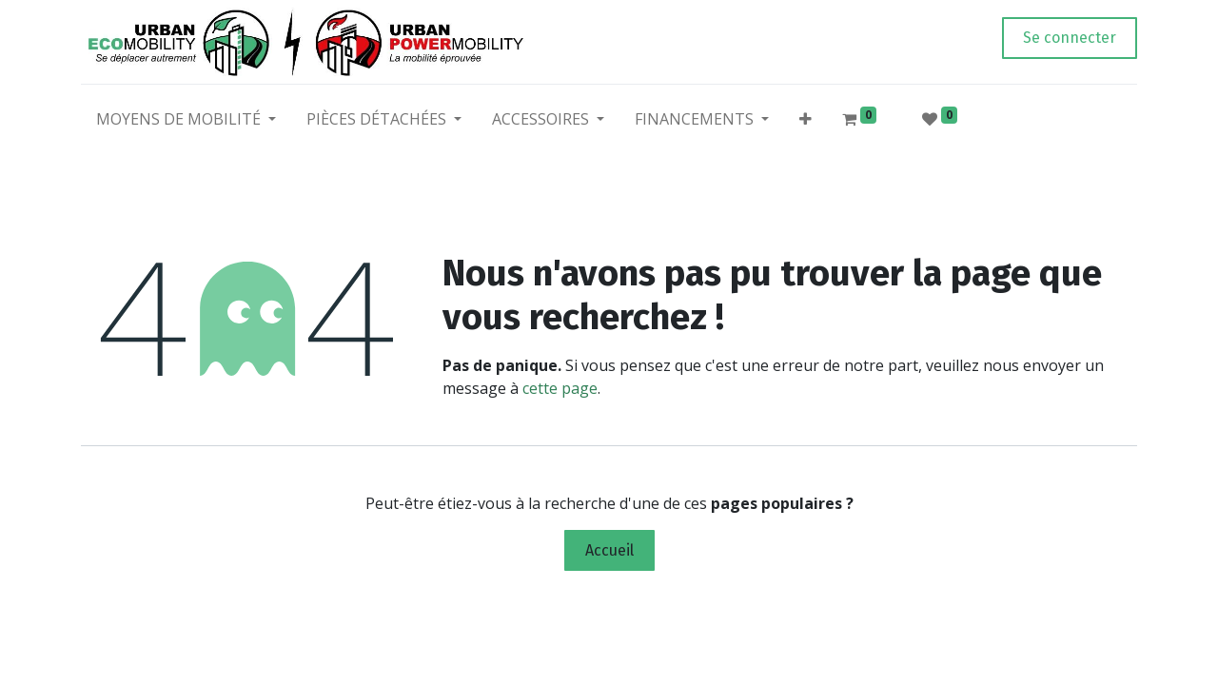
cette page (560, 388)
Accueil (609, 550)
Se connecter (1069, 38)
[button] (805, 122)
